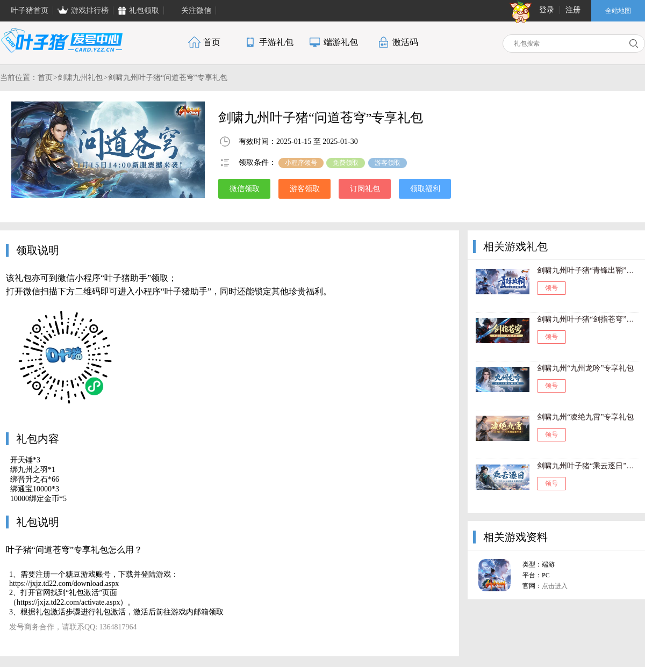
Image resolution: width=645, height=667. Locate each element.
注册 (572, 10)
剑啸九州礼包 (80, 78)
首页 (45, 78)
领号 (551, 288)
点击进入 (555, 586)
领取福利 (425, 189)
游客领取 (305, 189)
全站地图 (618, 11)
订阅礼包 (365, 189)
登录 (546, 10)
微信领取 (245, 189)
